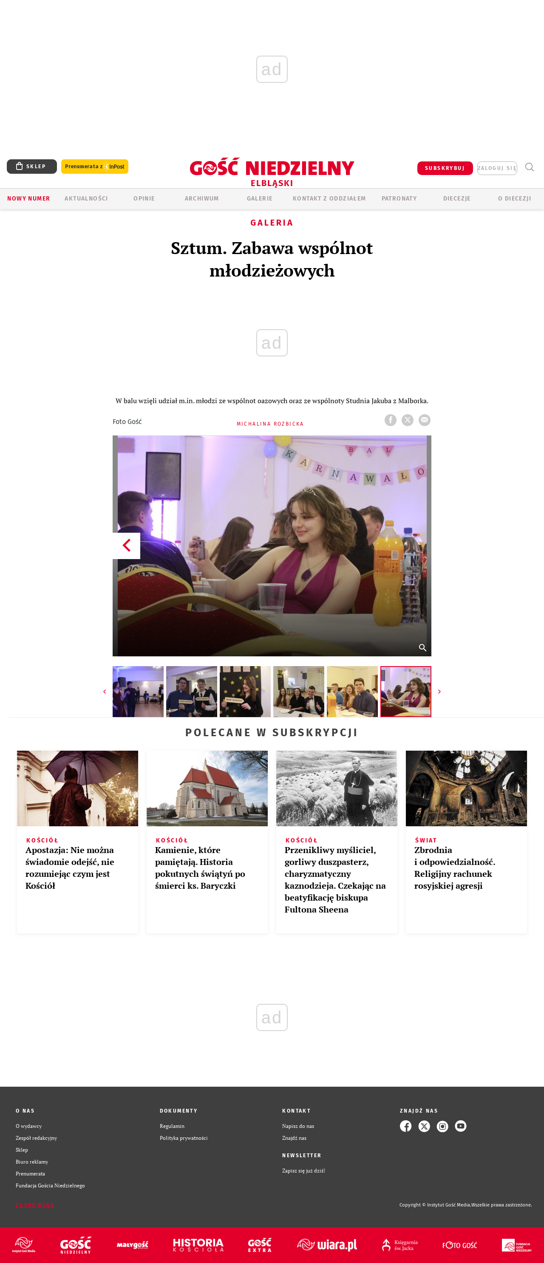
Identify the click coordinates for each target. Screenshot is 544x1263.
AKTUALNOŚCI (86, 198)
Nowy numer (28, 198)
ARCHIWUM (202, 198)
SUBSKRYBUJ (445, 168)
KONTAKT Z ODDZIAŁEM (329, 198)
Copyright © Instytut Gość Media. (435, 1205)
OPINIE (144, 198)
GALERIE (260, 198)
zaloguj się (497, 168)
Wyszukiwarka (529, 167)
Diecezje (457, 198)
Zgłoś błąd (35, 1205)
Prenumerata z (95, 167)
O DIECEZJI (514, 198)
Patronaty (399, 198)
